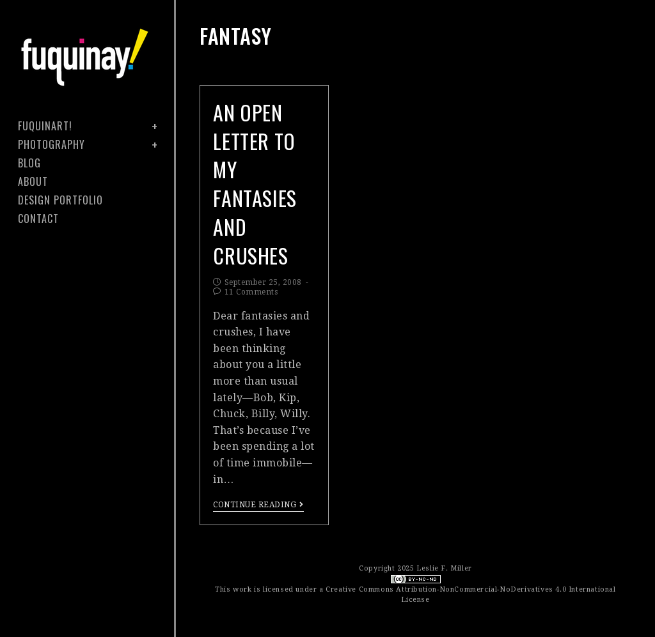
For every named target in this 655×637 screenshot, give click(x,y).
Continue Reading (258, 504)
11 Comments (251, 292)
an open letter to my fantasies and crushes (254, 183)
